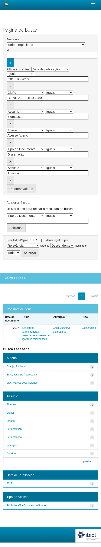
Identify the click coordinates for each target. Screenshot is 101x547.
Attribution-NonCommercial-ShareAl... (28, 505)
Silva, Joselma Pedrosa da (22, 374)
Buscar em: (13, 39)
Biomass (11, 404)
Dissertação (89, 327)
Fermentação (14, 437)
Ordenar (44, 245)
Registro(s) (81, 245)
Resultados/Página (17, 240)
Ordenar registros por (55, 240)
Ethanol (11, 420)
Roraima (11, 453)
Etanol (10, 412)
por (8, 49)
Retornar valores (21, 189)
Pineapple (12, 445)
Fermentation (14, 429)
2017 (9, 483)
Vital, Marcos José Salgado (22, 382)
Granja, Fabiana (16, 366)
